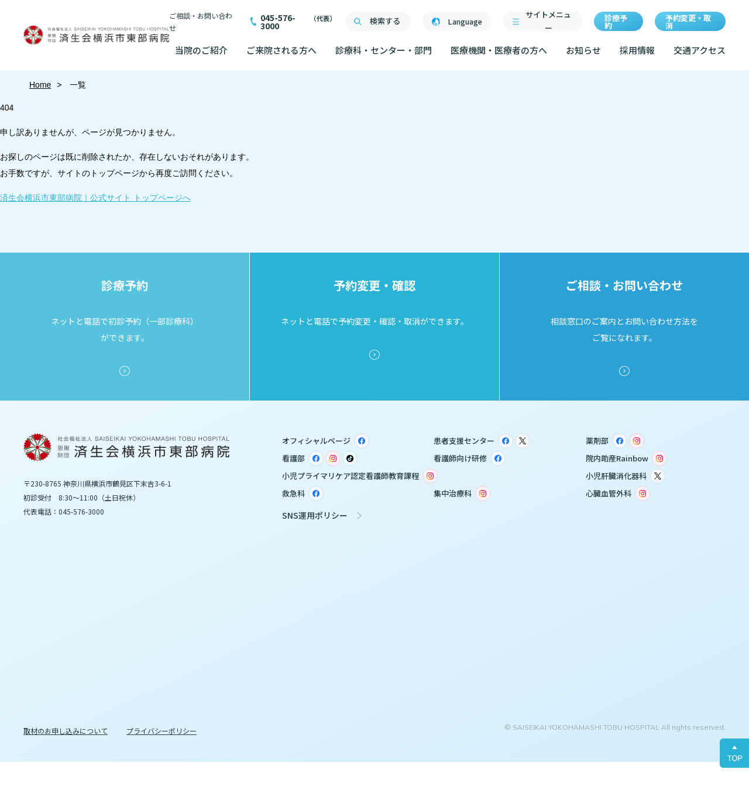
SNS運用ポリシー (315, 515)
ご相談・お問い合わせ (200, 22)
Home (40, 84)
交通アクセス (700, 50)
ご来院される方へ (281, 50)
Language (465, 21)
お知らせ (583, 50)
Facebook (361, 440)
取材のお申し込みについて (65, 731)
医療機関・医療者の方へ (499, 50)
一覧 (77, 84)
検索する (385, 20)
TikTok (350, 458)
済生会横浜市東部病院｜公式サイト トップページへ (95, 197)
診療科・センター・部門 (383, 50)
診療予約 (615, 21)
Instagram (636, 440)
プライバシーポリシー (161, 731)
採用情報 (637, 50)
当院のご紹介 (201, 50)
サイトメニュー (548, 21)
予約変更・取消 (688, 21)
